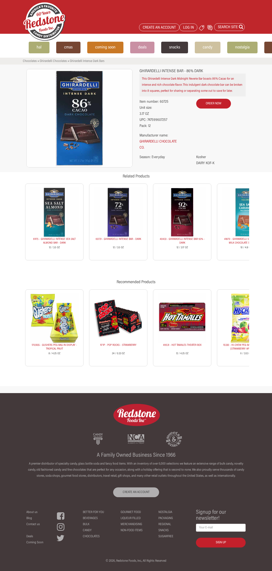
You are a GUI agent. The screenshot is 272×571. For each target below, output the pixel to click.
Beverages (90, 518)
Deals (29, 536)
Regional (164, 524)
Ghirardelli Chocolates (53, 61)
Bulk (86, 524)
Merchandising (131, 524)
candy (208, 47)
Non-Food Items (132, 530)
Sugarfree (165, 536)
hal (39, 47)
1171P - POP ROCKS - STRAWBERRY (118, 345)
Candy (87, 530)
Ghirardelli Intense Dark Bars (87, 61)
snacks (174, 47)
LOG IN (188, 28)
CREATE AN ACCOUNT (159, 28)
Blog (29, 518)
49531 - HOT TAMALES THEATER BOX (182, 345)
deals (142, 47)
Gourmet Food (131, 512)
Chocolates (30, 61)
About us (32, 512)
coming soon (105, 47)
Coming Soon (34, 542)
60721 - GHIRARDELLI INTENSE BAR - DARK (118, 239)
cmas (68, 47)
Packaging (165, 518)
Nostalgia (165, 512)
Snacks (163, 530)
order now (213, 103)
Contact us (33, 524)
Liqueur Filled (131, 518)
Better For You (93, 512)
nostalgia (242, 47)
